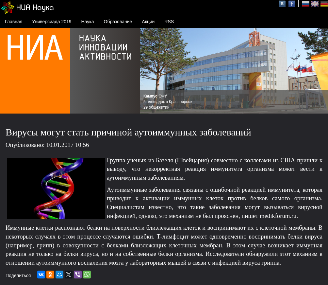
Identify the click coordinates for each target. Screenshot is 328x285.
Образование (118, 21)
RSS (169, 21)
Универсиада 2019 (51, 21)
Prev (148, 71)
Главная (13, 21)
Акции (148, 21)
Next (319, 71)
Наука (87, 21)
